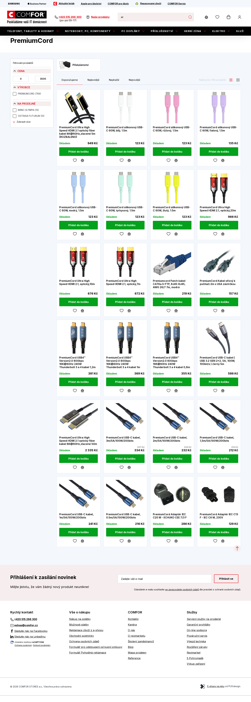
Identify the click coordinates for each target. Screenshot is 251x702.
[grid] (231, 86)
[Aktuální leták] (63, 3)
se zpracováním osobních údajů (182, 596)
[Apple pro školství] (91, 3)
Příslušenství (162, 31)
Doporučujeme (69, 86)
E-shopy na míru (215, 692)
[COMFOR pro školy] (118, 3)
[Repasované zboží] (148, 3)
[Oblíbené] (75, 166)
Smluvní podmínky (41, 651)
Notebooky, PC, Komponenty (88, 31)
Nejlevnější (93, 86)
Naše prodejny (100, 17)
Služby (241, 31)
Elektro (218, 31)
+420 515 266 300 (70, 17)
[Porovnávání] (82, 166)
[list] (238, 86)
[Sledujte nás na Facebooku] (37, 637)
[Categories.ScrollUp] (237, 554)
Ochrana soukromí (23, 651)
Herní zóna (192, 31)
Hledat (190, 17)
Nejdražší (114, 86)
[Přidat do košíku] (78, 158)
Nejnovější (134, 86)
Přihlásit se (226, 585)
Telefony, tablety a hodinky (30, 31)
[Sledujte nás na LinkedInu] (37, 642)
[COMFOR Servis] (177, 3)
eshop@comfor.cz (26, 631)
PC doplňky (130, 31)
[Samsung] (13, 3)
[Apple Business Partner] (37, 3)
